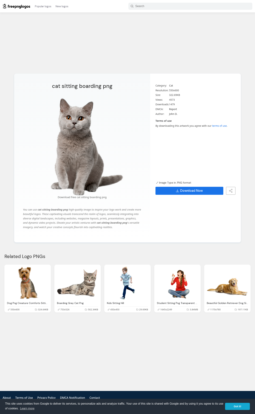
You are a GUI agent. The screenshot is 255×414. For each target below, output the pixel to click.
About (7, 398)
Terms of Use (24, 398)
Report (173, 109)
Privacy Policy (46, 398)
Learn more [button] (27, 408)
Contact (94, 398)
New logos (62, 6)
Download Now (189, 191)
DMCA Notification (72, 398)
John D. (173, 114)
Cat (171, 85)
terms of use (219, 125)
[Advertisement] (127, 45)
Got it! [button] (237, 406)
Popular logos (43, 6)
